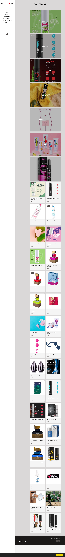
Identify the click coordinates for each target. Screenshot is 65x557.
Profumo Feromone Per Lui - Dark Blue (37, 472)
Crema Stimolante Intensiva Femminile (52, 338)
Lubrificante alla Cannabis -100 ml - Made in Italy (37, 202)
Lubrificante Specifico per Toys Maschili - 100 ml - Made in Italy (53, 404)
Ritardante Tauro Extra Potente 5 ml (37, 427)
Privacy (25, 553)
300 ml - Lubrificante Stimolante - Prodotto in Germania (36, 225)
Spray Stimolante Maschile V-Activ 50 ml (37, 495)
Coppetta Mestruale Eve (36, 338)
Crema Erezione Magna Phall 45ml (53, 495)
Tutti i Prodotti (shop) (25, 0)
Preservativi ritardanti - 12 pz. (37, 403)
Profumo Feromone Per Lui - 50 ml (53, 449)
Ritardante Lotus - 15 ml (52, 517)
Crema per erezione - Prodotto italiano (53, 472)
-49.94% (32, 502)
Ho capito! (60, 555)
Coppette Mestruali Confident (53, 292)
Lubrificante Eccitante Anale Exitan (52, 202)
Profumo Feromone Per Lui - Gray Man (37, 449)
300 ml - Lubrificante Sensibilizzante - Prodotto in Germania (52, 225)
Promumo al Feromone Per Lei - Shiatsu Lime (37, 316)
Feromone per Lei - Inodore (52, 315)
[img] (37, 192)
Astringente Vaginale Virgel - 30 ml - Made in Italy (53, 247)
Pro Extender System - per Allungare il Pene (36, 518)
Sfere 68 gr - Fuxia (34, 360)
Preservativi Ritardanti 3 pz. (52, 382)
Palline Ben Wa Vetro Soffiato (37, 382)
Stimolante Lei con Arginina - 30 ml (37, 270)
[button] (7, 30)
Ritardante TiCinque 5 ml (52, 426)
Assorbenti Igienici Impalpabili (37, 247)
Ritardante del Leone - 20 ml (36, 540)
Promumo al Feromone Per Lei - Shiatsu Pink (53, 270)
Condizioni (20, 553)
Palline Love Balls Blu (51, 360)
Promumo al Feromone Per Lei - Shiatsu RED (37, 293)
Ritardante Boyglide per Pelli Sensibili (53, 540)
